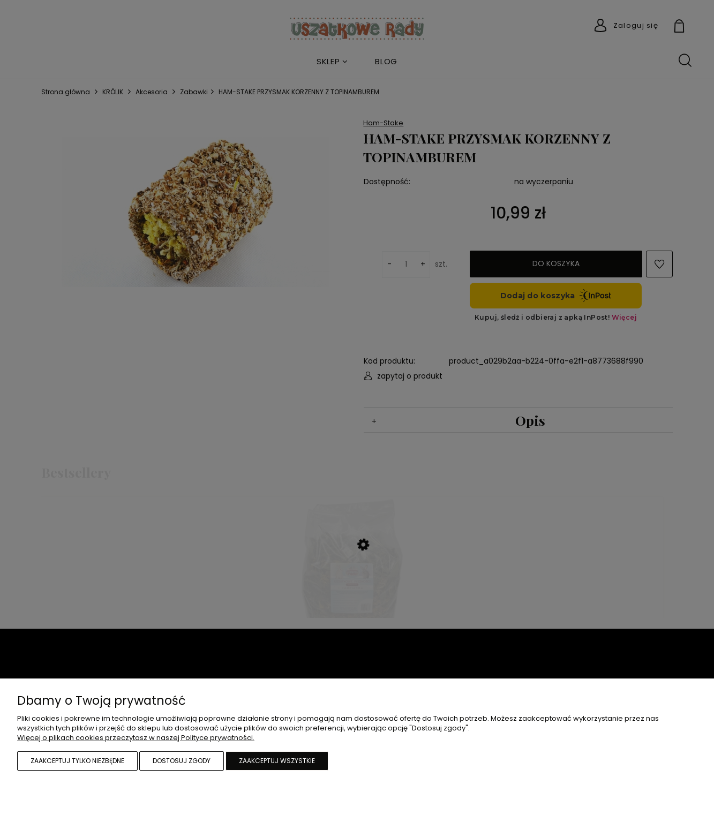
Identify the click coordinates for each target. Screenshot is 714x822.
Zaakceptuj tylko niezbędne (77, 760)
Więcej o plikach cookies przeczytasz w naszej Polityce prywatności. (135, 738)
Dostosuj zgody (182, 760)
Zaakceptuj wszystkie (277, 760)
